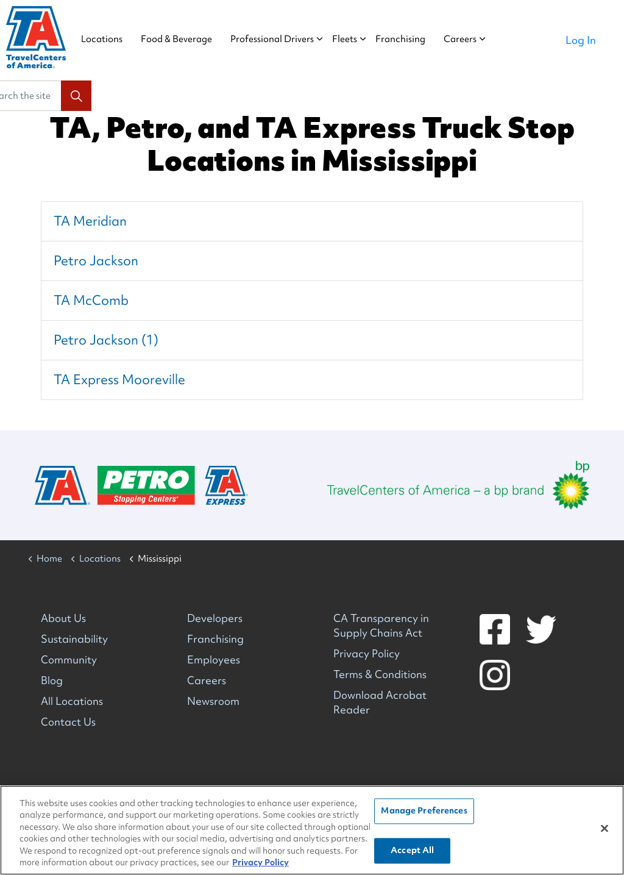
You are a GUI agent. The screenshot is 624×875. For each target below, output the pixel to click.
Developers (215, 618)
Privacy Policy (366, 653)
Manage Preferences (424, 810)
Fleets (356, 39)
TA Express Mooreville (119, 379)
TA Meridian (90, 221)
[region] (312, 830)
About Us (63, 618)
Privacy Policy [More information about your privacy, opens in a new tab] (260, 862)
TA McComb (91, 300)
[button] (76, 95)
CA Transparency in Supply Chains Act (381, 625)
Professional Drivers (283, 39)
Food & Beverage (188, 39)
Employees (213, 659)
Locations (113, 39)
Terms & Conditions (380, 674)
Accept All (412, 850)
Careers (471, 39)
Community (69, 659)
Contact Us (68, 722)
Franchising (412, 39)
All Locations (72, 701)
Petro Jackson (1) (106, 340)
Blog (52, 680)
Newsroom (213, 701)
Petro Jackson (96, 261)
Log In (581, 40)
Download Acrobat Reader (380, 702)
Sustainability (74, 639)
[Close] (604, 828)
